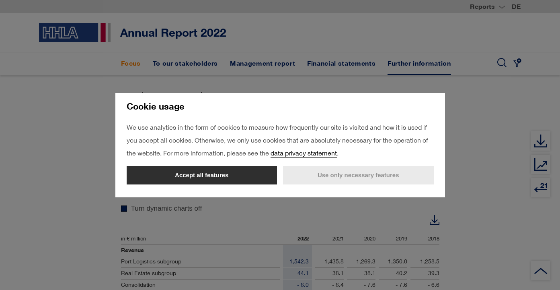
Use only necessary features (358, 175)
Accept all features (201, 175)
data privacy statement (304, 153)
